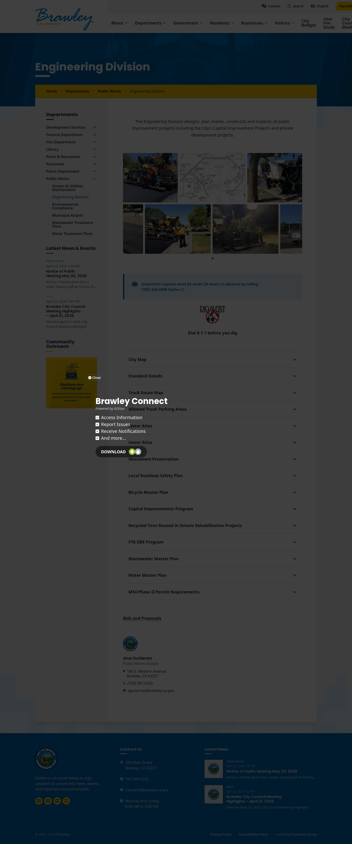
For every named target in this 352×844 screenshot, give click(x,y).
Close (94, 377)
